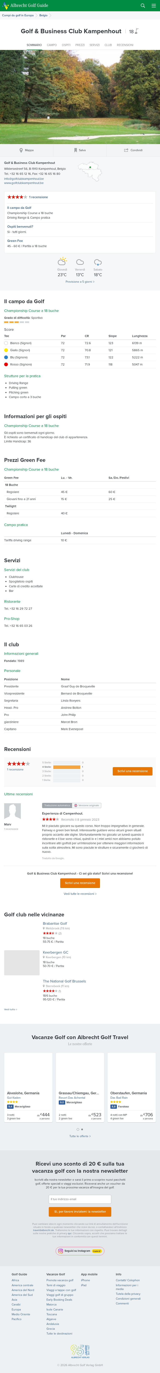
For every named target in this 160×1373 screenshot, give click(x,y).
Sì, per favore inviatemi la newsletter (80, 1209)
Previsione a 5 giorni (79, 282)
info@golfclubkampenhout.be (24, 178)
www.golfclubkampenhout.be (24, 183)
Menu (153, 5)
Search (143, 5)
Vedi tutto (9, 1008)
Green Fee (15, 240)
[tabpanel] (80, 1088)
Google (59, 858)
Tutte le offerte (78, 1135)
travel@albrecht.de (43, 1228)
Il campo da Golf (19, 207)
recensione (15, 769)
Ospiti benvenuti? (20, 226)
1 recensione (38, 197)
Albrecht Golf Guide (29, 5)
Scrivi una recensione (133, 771)
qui (69, 1231)
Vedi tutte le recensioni (79, 892)
